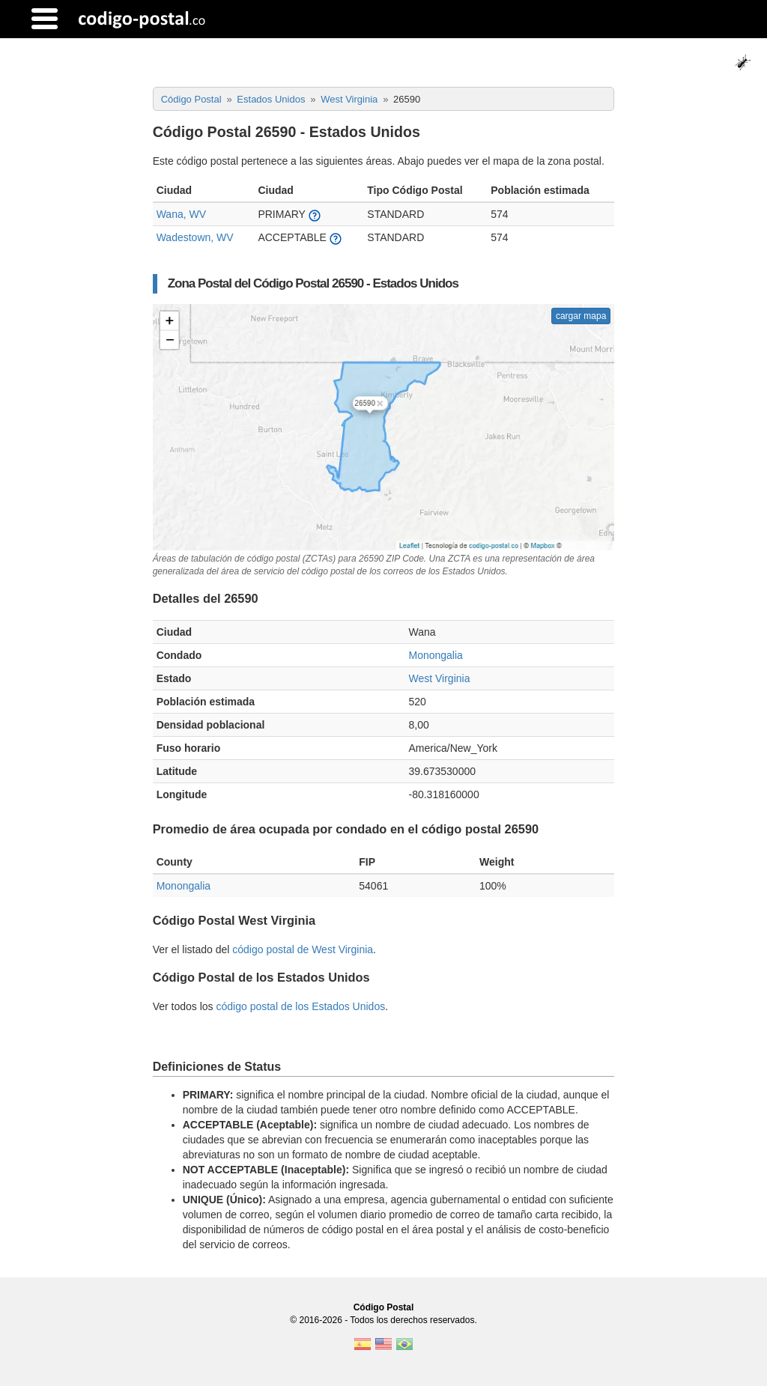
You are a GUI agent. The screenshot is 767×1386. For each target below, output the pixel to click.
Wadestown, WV (195, 237)
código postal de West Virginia (302, 949)
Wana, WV (181, 214)
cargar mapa (581, 316)
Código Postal (384, 1307)
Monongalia (435, 655)
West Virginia (439, 678)
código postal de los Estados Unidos (300, 1006)
